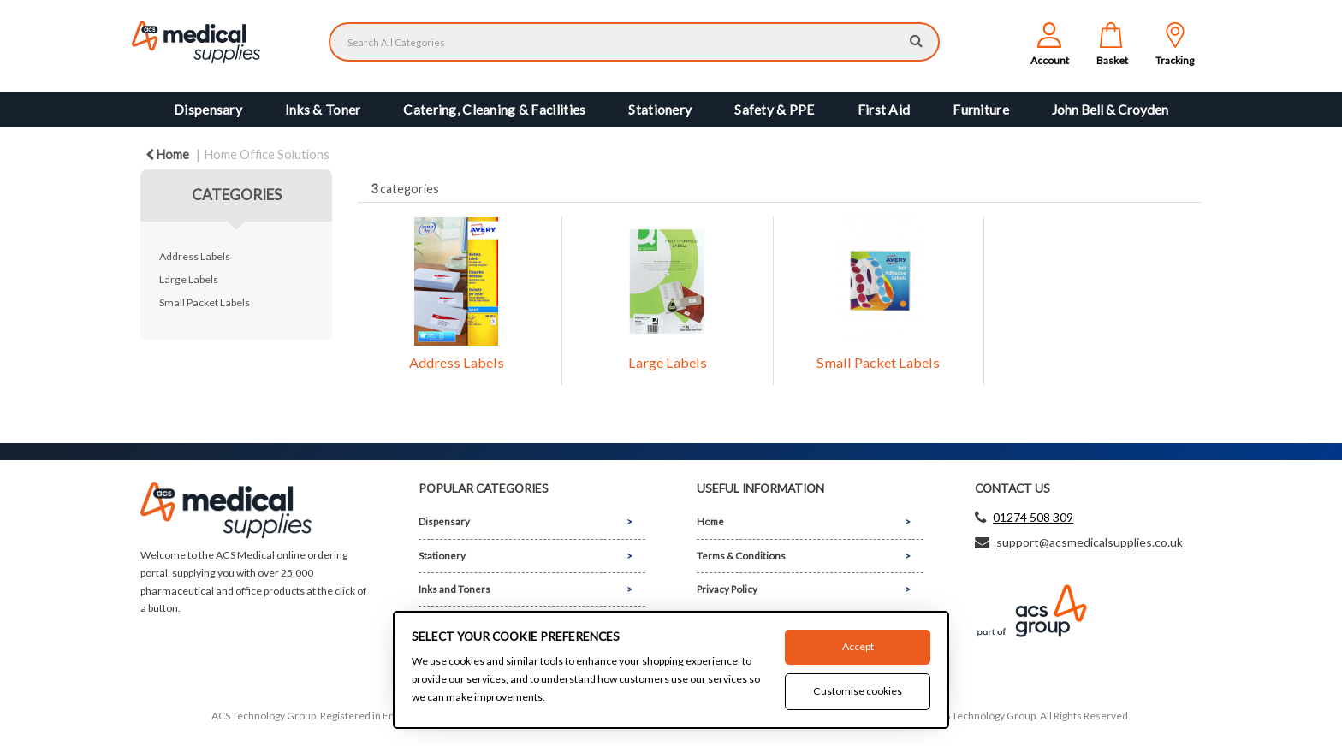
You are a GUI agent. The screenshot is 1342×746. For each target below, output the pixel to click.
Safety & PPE (774, 109)
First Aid (884, 109)
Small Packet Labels (204, 302)
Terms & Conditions (741, 555)
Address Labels (194, 256)
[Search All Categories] (634, 42)
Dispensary (208, 109)
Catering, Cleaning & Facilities (494, 109)
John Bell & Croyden (1110, 109)
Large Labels (188, 279)
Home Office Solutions (267, 154)
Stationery (660, 109)
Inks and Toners (454, 589)
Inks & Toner (322, 109)
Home (167, 154)
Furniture (981, 109)
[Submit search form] (916, 39)
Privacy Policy (727, 589)
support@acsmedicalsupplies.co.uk (1089, 542)
